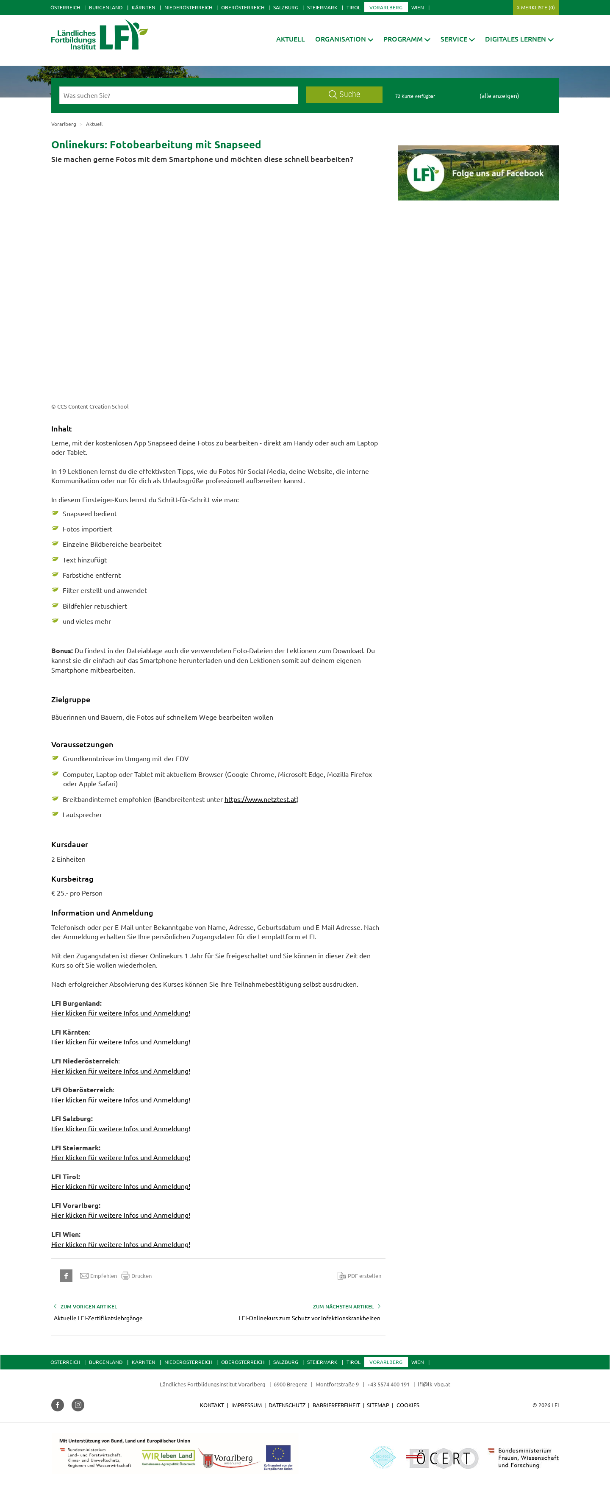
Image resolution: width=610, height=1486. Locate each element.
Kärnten (143, 7)
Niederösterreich (188, 7)
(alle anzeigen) (499, 95)
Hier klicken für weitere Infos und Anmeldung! (120, 1012)
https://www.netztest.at (261, 799)
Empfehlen (98, 1276)
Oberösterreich (242, 7)
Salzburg (285, 7)
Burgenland (106, 7)
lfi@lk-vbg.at (434, 1384)
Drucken (136, 1276)
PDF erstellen (359, 1276)
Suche (344, 94)
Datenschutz (287, 1404)
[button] (344, 38)
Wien (417, 7)
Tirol (353, 7)
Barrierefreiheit (336, 1404)
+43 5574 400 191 (388, 1384)
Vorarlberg (385, 7)
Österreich (65, 7)
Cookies (407, 1404)
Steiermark (322, 7)
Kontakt (212, 1404)
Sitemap (378, 1404)
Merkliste (538, 7)
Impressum (246, 1404)
